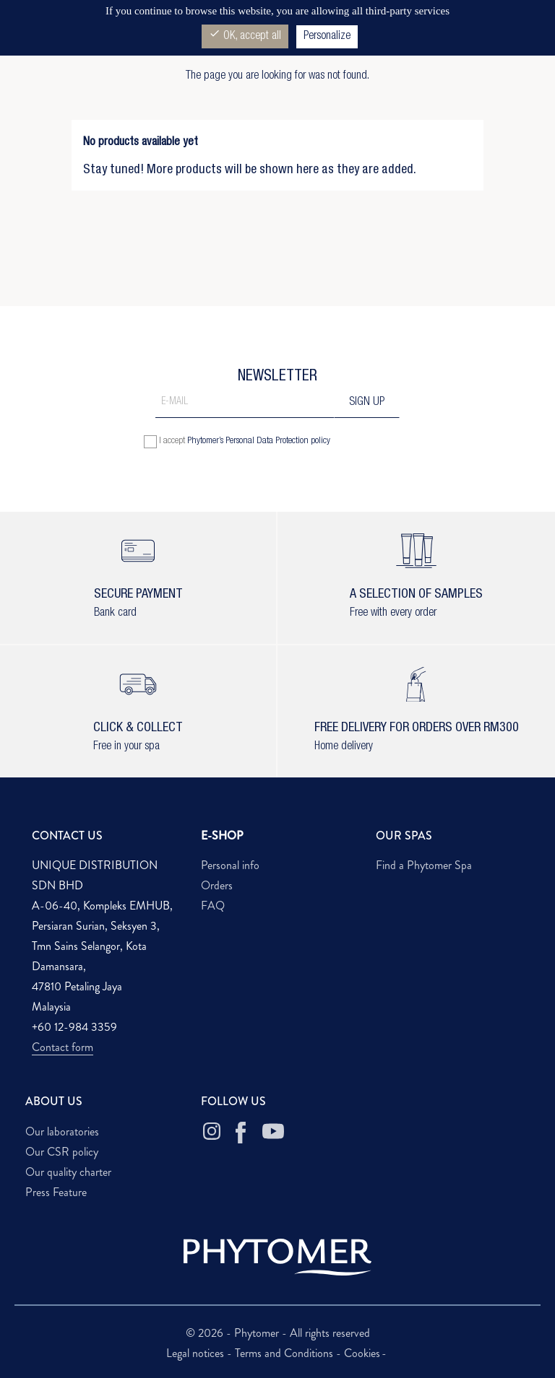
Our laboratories (62, 1131)
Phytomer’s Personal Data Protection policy (258, 441)
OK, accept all (245, 35)
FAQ (213, 905)
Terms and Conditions (285, 1353)
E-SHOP (222, 835)
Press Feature (56, 1192)
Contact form (62, 1047)
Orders (217, 885)
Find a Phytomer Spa (424, 865)
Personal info (230, 865)
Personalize (327, 37)
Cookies (362, 1353)
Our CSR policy (61, 1151)
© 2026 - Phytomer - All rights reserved (278, 1333)
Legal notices (196, 1353)
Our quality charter (68, 1172)
